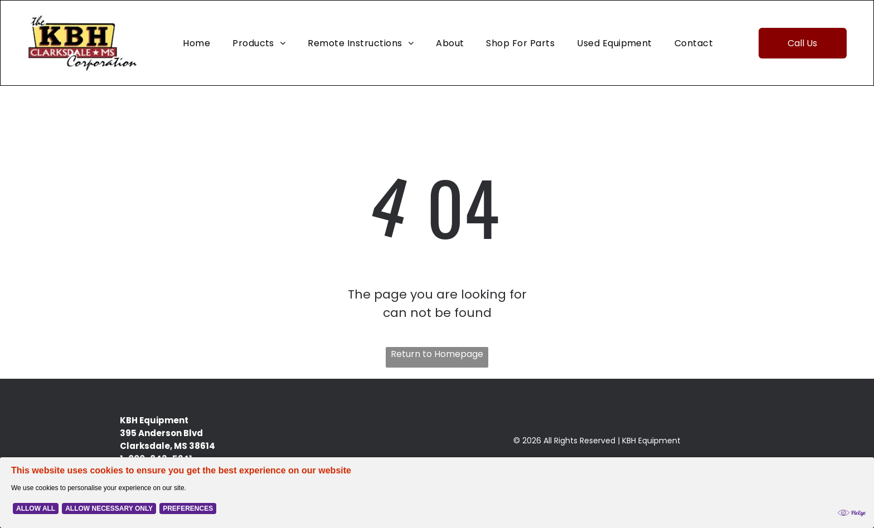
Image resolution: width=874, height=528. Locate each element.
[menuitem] (196, 42)
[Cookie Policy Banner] (437, 492)
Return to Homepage (437, 354)
